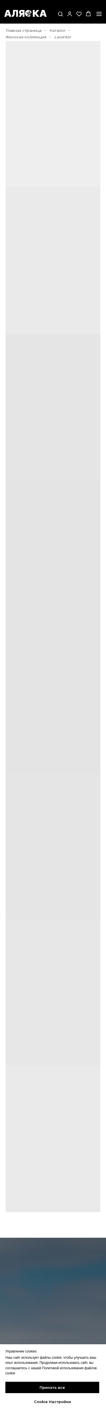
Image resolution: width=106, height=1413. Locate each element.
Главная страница (24, 30)
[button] (60, 13)
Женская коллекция (26, 36)
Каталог (57, 30)
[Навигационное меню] (99, 14)
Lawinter (62, 36)
